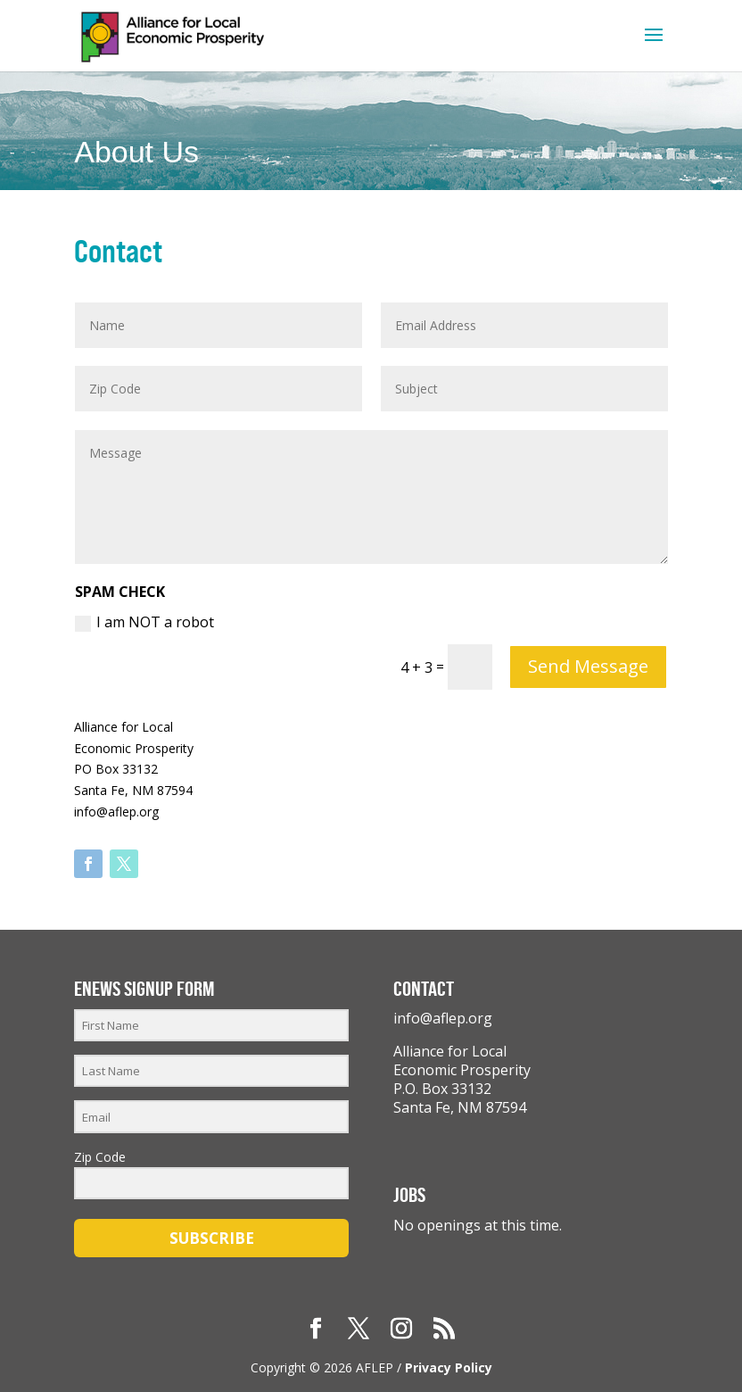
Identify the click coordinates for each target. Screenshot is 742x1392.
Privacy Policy (448, 1367)
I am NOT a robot (144, 622)
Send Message (588, 666)
